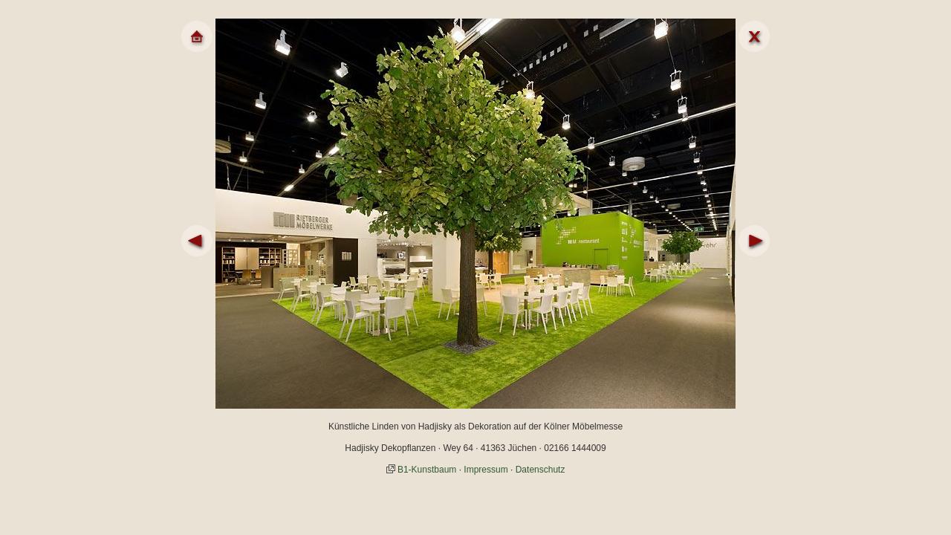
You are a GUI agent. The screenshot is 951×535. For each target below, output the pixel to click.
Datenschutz (540, 469)
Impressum (485, 469)
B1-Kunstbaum (426, 469)
